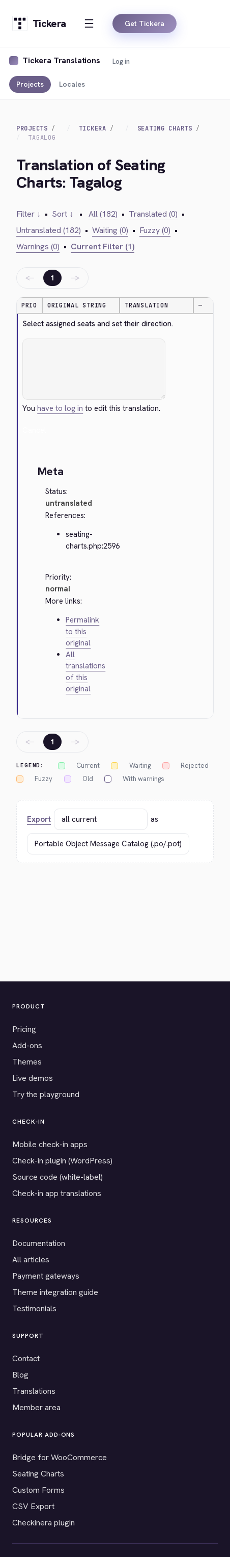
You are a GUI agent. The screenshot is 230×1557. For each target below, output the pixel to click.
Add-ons (27, 1045)
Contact (26, 1358)
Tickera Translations (61, 60)
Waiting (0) (110, 230)
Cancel (34, 430)
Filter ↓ (28, 214)
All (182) (103, 214)
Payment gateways (45, 1275)
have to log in (60, 408)
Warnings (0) (38, 246)
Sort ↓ (62, 214)
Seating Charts (164, 128)
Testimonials (34, 1308)
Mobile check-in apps (50, 1144)
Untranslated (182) (48, 230)
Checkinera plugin (43, 1522)
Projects (30, 84)
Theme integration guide (55, 1292)
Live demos (32, 1078)
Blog (20, 1374)
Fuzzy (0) (154, 230)
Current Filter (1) (102, 246)
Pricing (24, 1029)
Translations (33, 1391)
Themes (27, 1061)
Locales (72, 84)
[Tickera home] (39, 23)
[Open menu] (89, 23)
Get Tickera (144, 23)
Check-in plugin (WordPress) (62, 1160)
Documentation (38, 1243)
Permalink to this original (82, 631)
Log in (121, 61)
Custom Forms (38, 1490)
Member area (36, 1407)
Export (39, 819)
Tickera (92, 128)
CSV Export (33, 1506)
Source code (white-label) (57, 1177)
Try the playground (45, 1094)
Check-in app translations (56, 1193)
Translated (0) (153, 214)
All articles (30, 1259)
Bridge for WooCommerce (59, 1457)
